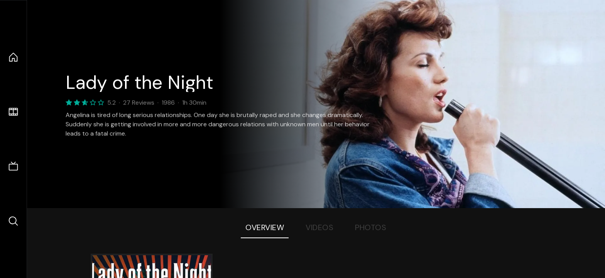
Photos (370, 227)
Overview (264, 227)
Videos (319, 227)
